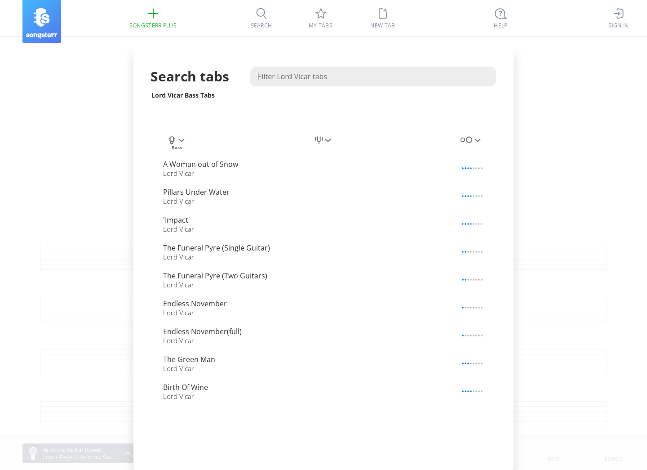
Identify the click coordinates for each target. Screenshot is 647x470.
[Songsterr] (41, 21)
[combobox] (176, 143)
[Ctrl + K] (501, 18)
